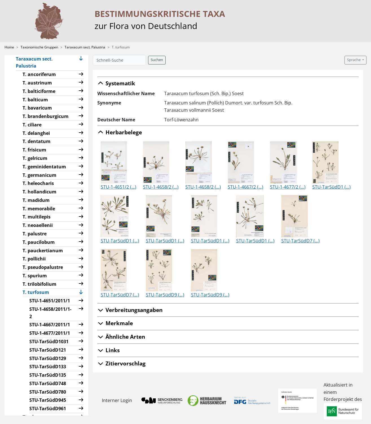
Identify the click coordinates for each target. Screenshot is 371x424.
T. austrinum (37, 83)
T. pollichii (34, 259)
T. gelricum (35, 158)
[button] (81, 62)
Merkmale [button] (115, 323)
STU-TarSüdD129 (47, 358)
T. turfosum (38, 292)
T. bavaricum (37, 108)
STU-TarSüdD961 (47, 408)
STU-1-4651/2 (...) (118, 187)
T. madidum (36, 200)
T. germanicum (39, 175)
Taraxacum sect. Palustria (85, 47)
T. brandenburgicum (46, 116)
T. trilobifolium (39, 284)
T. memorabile (39, 209)
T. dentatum (37, 141)
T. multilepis (37, 217)
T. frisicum (34, 150)
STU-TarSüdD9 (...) (165, 295)
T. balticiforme (39, 91)
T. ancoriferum (39, 74)
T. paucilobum (39, 242)
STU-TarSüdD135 (47, 375)
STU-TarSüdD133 (47, 366)
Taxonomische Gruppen (39, 47)
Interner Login (116, 400)
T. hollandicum (39, 192)
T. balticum (35, 100)
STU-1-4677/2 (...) (288, 187)
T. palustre (35, 234)
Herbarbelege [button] (119, 132)
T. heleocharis (38, 183)
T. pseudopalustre (43, 267)
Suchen (157, 59)
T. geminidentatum (44, 167)
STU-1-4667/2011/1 (49, 325)
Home (9, 47)
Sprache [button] (354, 59)
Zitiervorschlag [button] (121, 363)
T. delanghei (36, 133)
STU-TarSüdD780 (47, 392)
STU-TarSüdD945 (47, 400)
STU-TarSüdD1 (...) (331, 187)
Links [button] (108, 350)
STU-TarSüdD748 (47, 383)
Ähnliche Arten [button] (121, 336)
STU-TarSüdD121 (47, 350)
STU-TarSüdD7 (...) (300, 241)
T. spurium (35, 276)
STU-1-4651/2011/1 (49, 301)
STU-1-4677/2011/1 (49, 333)
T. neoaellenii (38, 225)
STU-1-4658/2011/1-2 (50, 313)
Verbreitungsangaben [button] (130, 310)
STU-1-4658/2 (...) (161, 187)
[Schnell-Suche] (119, 60)
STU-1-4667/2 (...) (245, 187)
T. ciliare (32, 125)
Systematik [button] (116, 83)
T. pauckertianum (43, 250)
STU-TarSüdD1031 (49, 341)
